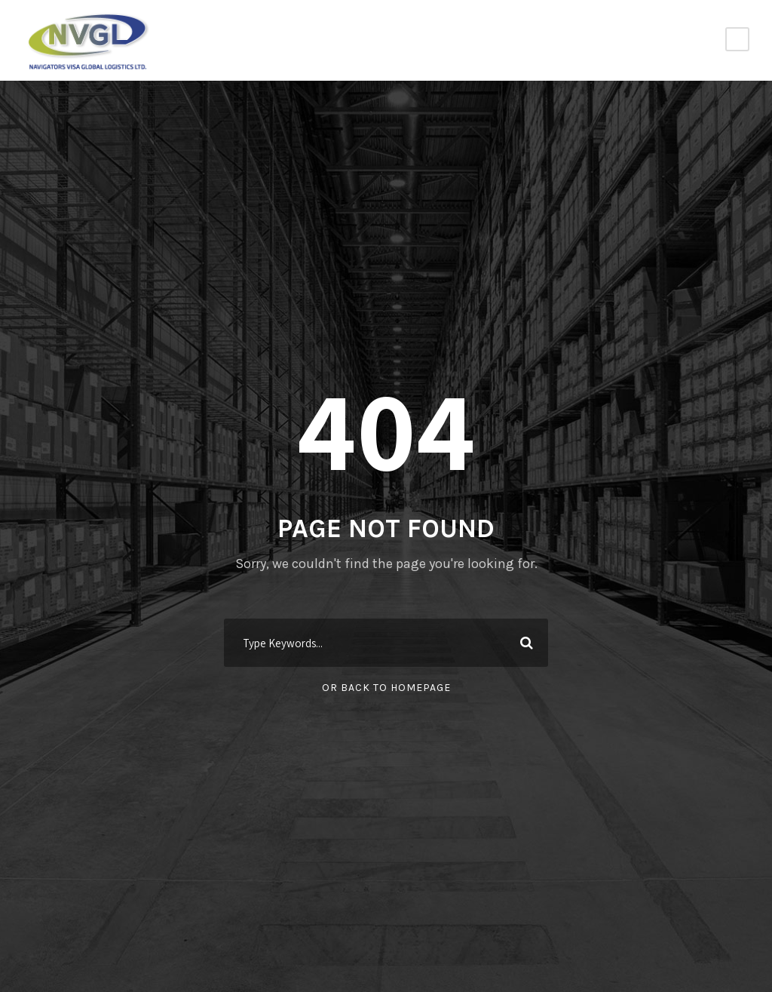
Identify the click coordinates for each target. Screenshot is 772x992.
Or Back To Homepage (386, 687)
